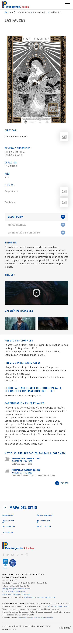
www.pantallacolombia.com (14, 591)
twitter (7, 554)
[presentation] (36, 217)
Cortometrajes (40, 12)
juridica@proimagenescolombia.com (39, 597)
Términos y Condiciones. (58, 606)
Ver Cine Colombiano (20, 12)
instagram (26, 554)
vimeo (17, 554)
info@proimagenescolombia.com (16, 589)
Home (6, 12)
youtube (12, 554)
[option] (36, 79)
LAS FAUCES (56, 12)
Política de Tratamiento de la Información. (35, 618)
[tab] (36, 217)
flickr (22, 554)
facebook (3, 554)
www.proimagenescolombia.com (16, 594)
